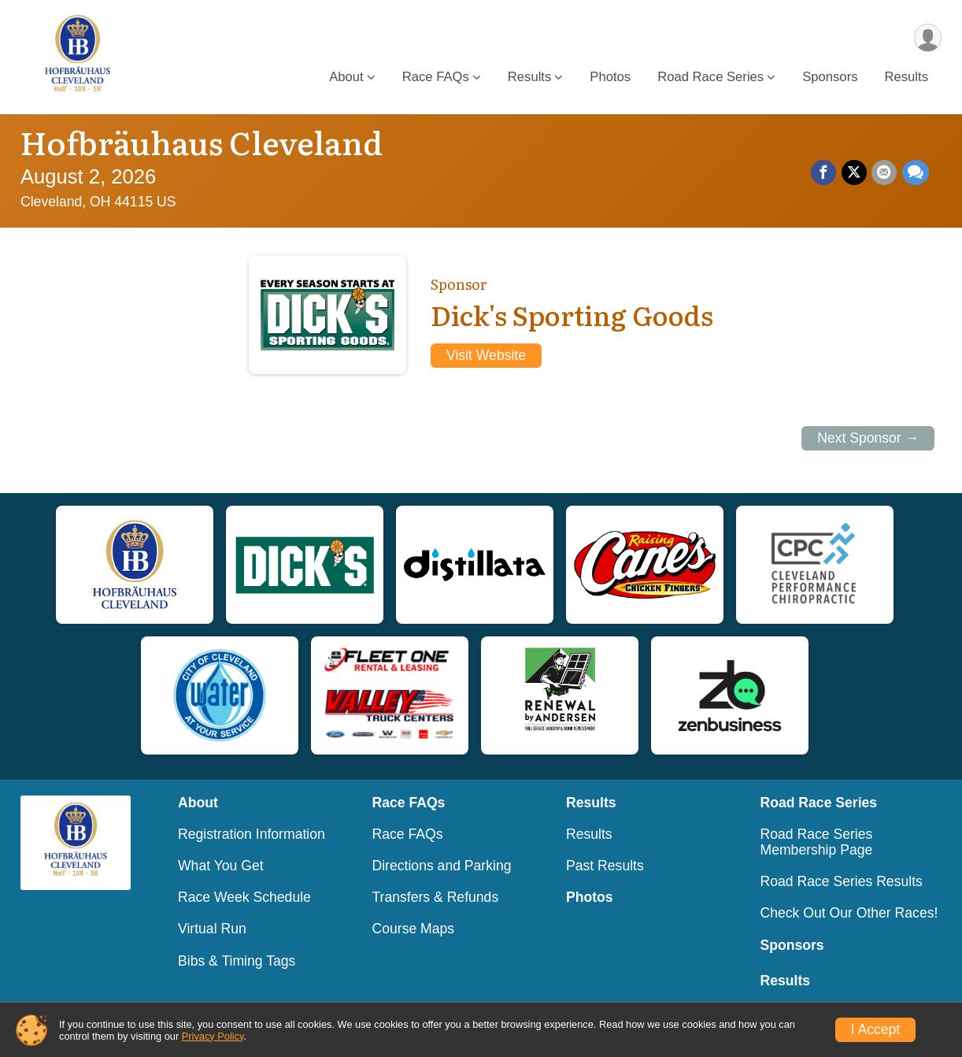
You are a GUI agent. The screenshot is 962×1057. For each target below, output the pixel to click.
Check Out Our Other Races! (849, 913)
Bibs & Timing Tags (236, 961)
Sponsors (829, 77)
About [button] (346, 77)
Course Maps (413, 928)
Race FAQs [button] (435, 77)
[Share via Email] (884, 173)
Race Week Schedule (244, 897)
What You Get (221, 865)
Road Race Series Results (841, 881)
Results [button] (530, 77)
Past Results (605, 865)
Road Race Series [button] (710, 77)
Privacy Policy (213, 1036)
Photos (610, 77)
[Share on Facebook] (825, 173)
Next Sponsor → (868, 438)
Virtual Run (212, 928)
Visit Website (486, 355)
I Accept (876, 1029)
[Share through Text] (915, 173)
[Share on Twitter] (855, 173)
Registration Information (251, 834)
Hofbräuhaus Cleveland (201, 141)
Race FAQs (407, 834)
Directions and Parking (442, 865)
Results (907, 77)
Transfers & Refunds (435, 897)
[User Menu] (927, 38)
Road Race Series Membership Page (816, 842)
